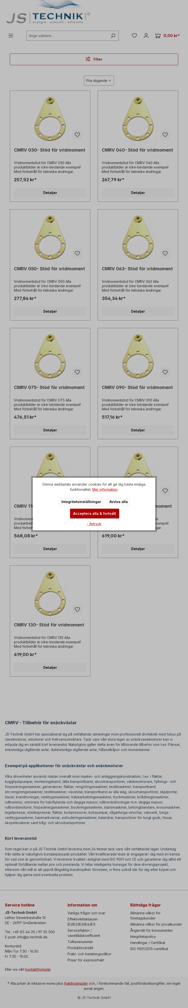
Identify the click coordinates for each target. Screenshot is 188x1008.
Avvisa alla (118, 502)
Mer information (105, 489)
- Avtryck (94, 524)
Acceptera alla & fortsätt (94, 513)
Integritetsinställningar (81, 502)
